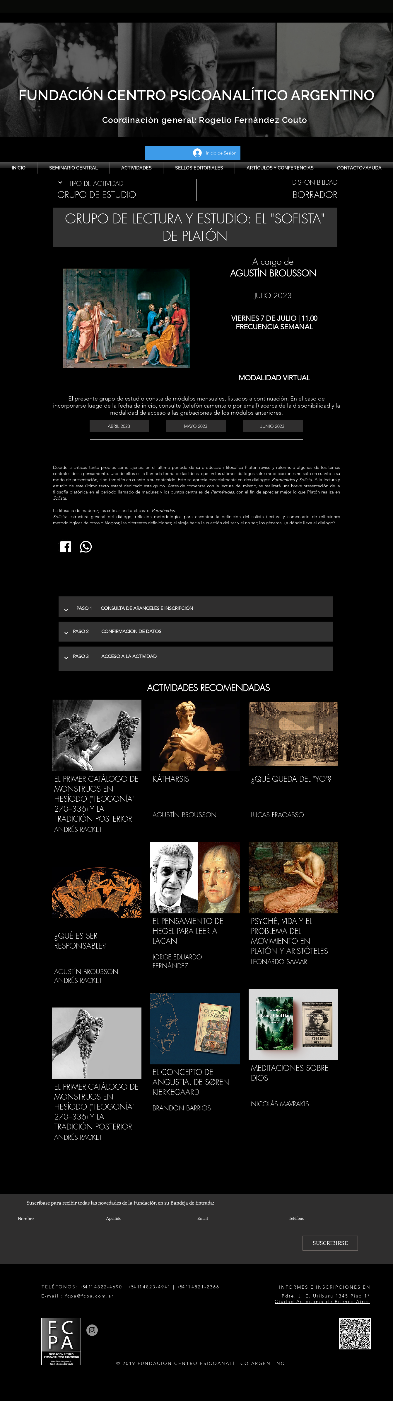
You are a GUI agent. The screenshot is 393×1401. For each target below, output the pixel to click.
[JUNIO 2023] (273, 426)
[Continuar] (60, 182)
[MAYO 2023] (196, 426)
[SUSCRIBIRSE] (330, 1243)
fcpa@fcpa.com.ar (89, 1296)
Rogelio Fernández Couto (251, 120)
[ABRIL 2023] (119, 426)
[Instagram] (92, 1330)
